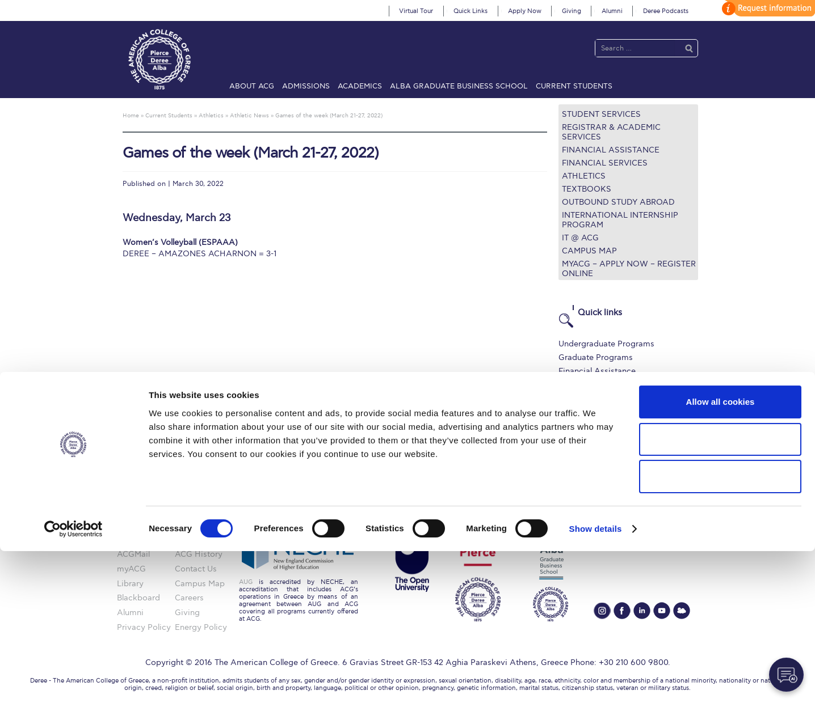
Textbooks (586, 189)
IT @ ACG (580, 238)
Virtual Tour (416, 11)
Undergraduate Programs (606, 344)
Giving (571, 11)
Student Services (601, 114)
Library (571, 385)
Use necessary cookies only (720, 628)
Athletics (584, 176)
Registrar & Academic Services (611, 132)
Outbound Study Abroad (618, 202)
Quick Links (470, 11)
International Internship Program (620, 220)
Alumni (612, 11)
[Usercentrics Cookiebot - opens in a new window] (73, 680)
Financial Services (605, 163)
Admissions (306, 86)
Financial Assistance (610, 150)
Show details (595, 680)
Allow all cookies (720, 553)
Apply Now (524, 11)
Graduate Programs (595, 357)
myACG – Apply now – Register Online (629, 268)
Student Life (581, 426)
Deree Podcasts (665, 11)
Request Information (597, 440)
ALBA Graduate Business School (459, 86)
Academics (360, 86)
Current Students (574, 86)
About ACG (251, 86)
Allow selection (720, 591)
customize (767, 8)
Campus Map (589, 251)
